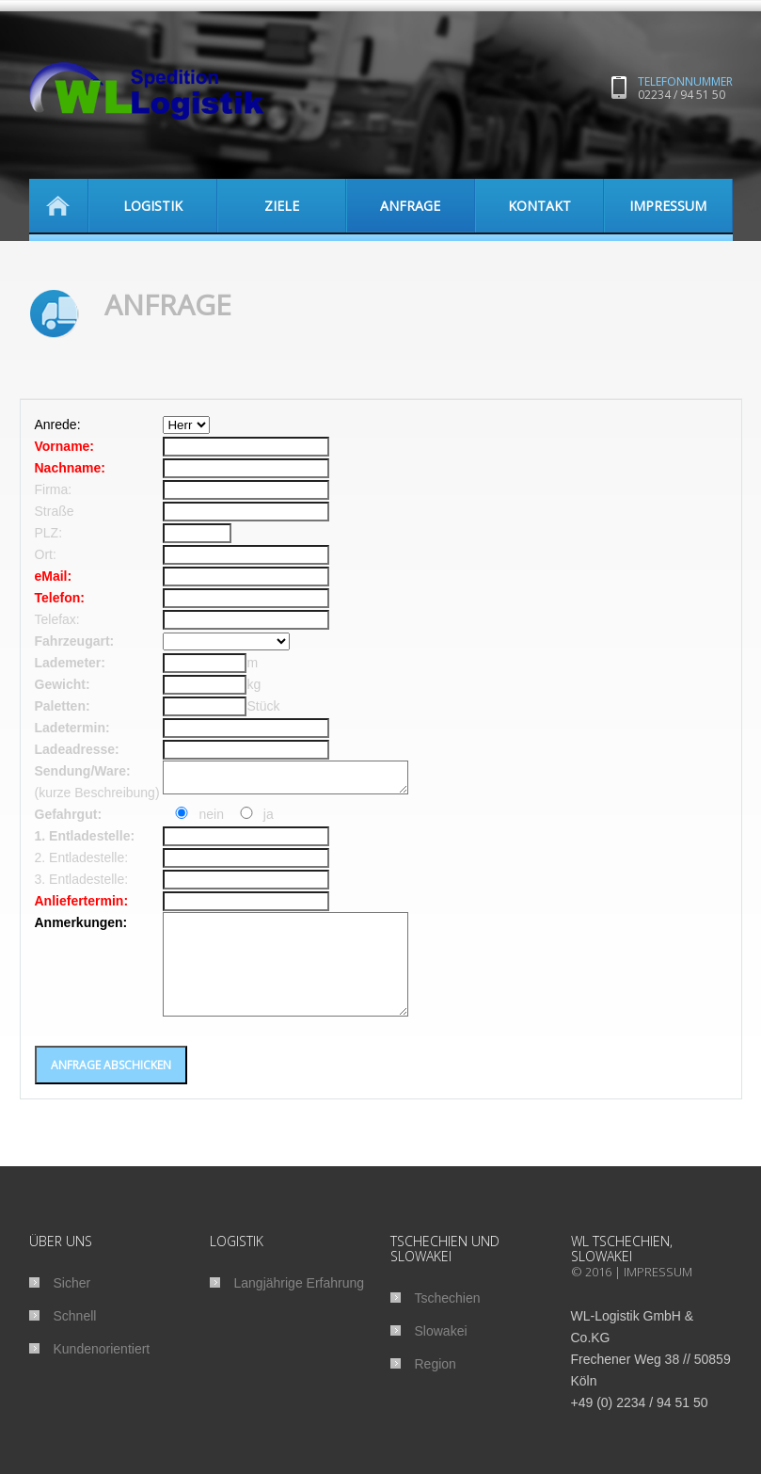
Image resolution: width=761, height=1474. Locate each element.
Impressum (658, 1294)
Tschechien (448, 1320)
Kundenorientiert (102, 1371)
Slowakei (441, 1353)
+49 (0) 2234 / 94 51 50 (639, 1425)
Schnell (75, 1338)
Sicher (72, 1305)
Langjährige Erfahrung (299, 1305)
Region (435, 1386)
